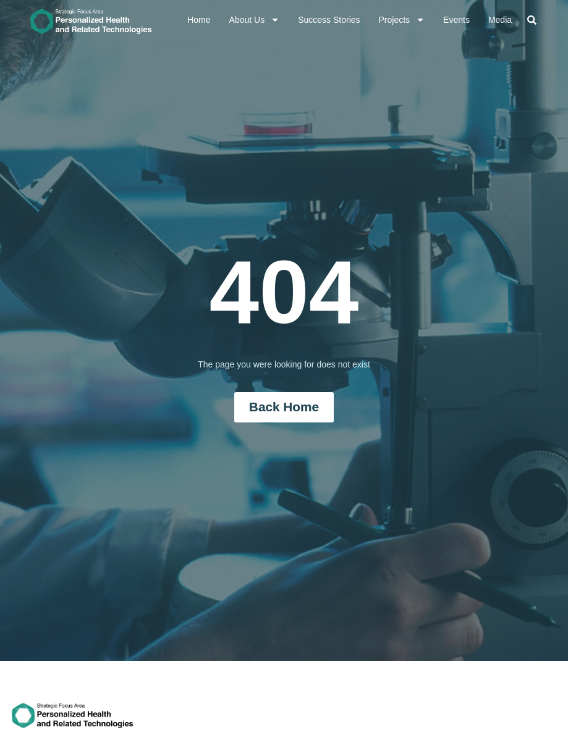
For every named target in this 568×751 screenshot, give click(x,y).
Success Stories (329, 20)
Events (456, 20)
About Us (254, 19)
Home (198, 20)
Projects (402, 19)
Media (500, 20)
